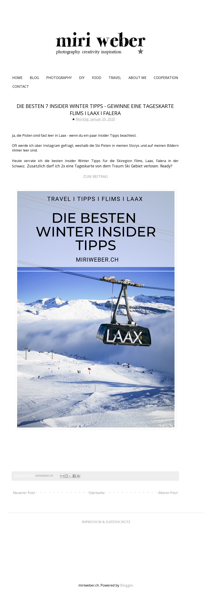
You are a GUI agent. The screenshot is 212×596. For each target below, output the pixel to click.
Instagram (51, 145)
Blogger (126, 585)
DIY (82, 77)
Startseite (97, 492)
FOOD (96, 77)
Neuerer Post (24, 492)
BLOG (34, 77)
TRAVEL (115, 77)
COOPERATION (166, 77)
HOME (17, 77)
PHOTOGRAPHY (59, 77)
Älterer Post (168, 492)
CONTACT (20, 86)
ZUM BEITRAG (95, 176)
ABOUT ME (137, 77)
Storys (134, 145)
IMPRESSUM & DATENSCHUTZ (106, 522)
